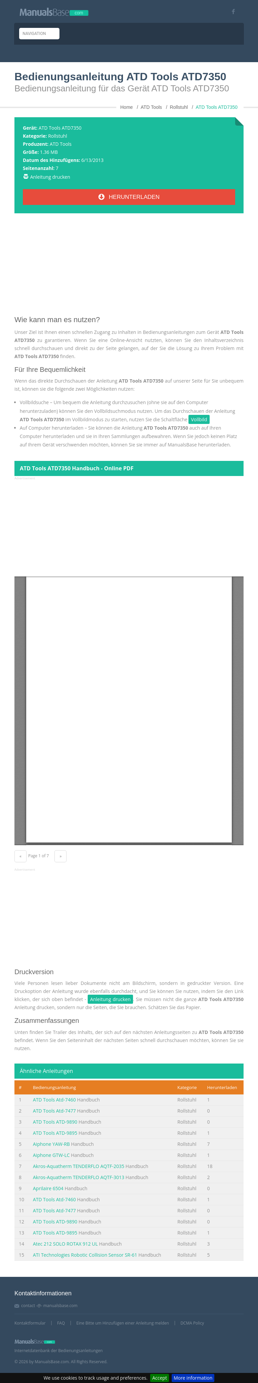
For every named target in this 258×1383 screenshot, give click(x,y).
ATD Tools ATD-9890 (55, 1122)
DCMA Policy (192, 1323)
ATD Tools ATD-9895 (55, 1133)
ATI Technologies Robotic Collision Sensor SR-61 (85, 1255)
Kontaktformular (30, 1323)
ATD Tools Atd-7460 (54, 1099)
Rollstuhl (57, 136)
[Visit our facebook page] (231, 11)
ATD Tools (61, 144)
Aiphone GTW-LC (51, 1155)
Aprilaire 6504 (48, 1188)
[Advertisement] (129, 267)
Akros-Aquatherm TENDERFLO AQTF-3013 (78, 1177)
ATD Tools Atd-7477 (54, 1111)
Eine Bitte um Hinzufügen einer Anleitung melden (122, 1323)
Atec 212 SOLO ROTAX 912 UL (65, 1244)
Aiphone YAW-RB (51, 1144)
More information (193, 1378)
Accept (159, 1378)
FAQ (61, 1323)
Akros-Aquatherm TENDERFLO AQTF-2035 (78, 1166)
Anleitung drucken (50, 177)
